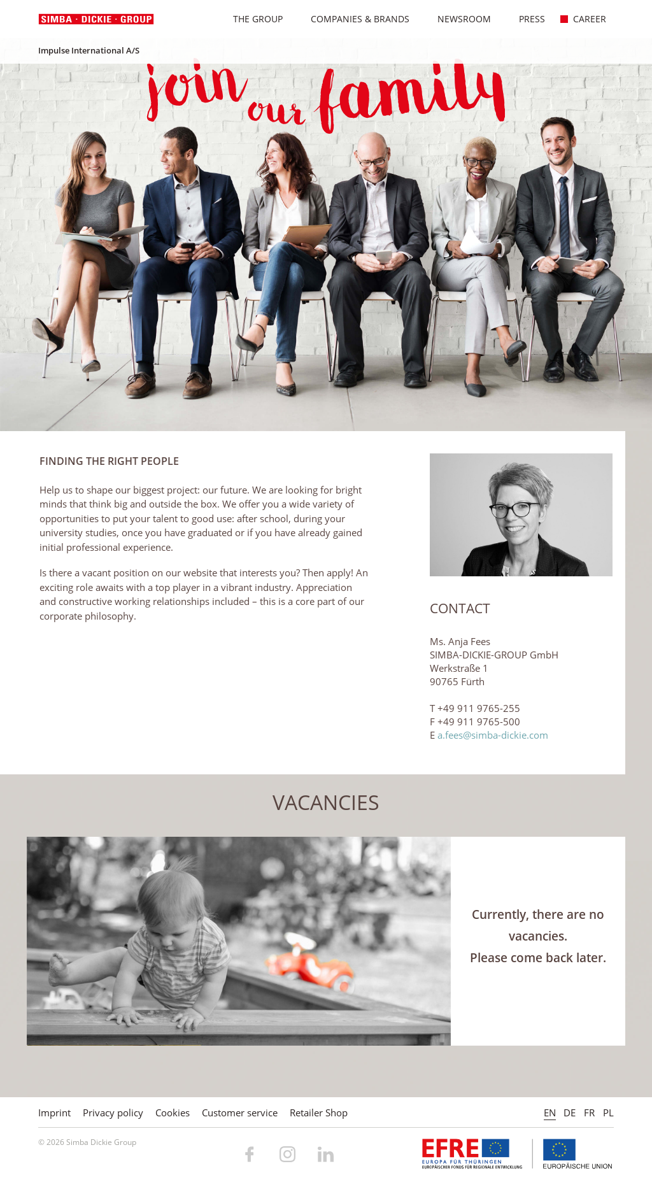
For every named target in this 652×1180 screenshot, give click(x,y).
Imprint (54, 1112)
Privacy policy (113, 1112)
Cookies (172, 1112)
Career (583, 19)
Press (525, 19)
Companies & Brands (353, 19)
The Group (251, 19)
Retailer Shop (319, 1112)
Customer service (240, 1112)
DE (569, 1112)
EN (550, 1112)
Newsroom (457, 19)
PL (608, 1112)
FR (589, 1112)
